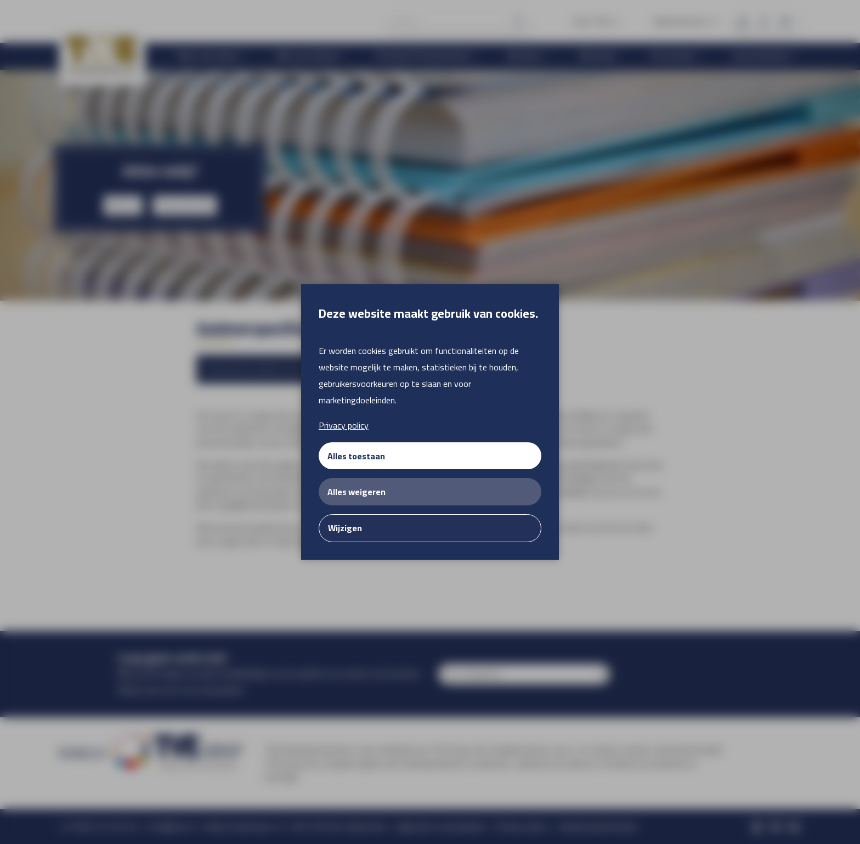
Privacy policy (344, 425)
